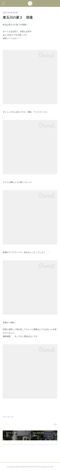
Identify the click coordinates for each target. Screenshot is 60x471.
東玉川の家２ (14, 25)
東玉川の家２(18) (8, 417)
